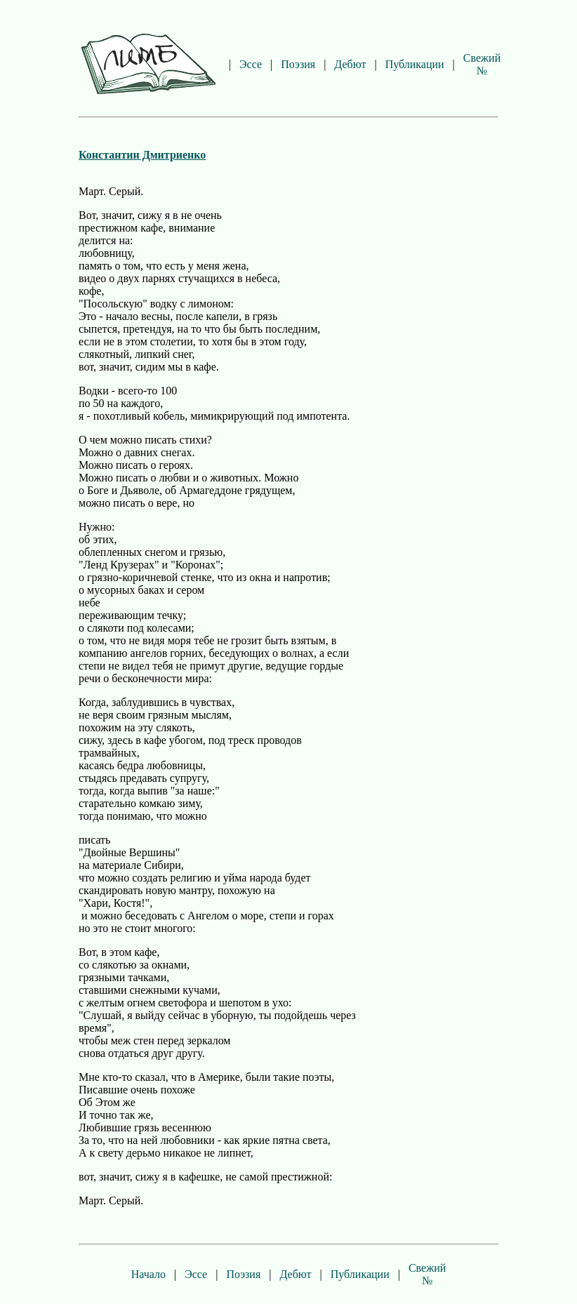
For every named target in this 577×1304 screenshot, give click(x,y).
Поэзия (298, 64)
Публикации (414, 64)
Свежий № (481, 64)
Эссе (250, 64)
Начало (148, 1274)
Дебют (350, 64)
